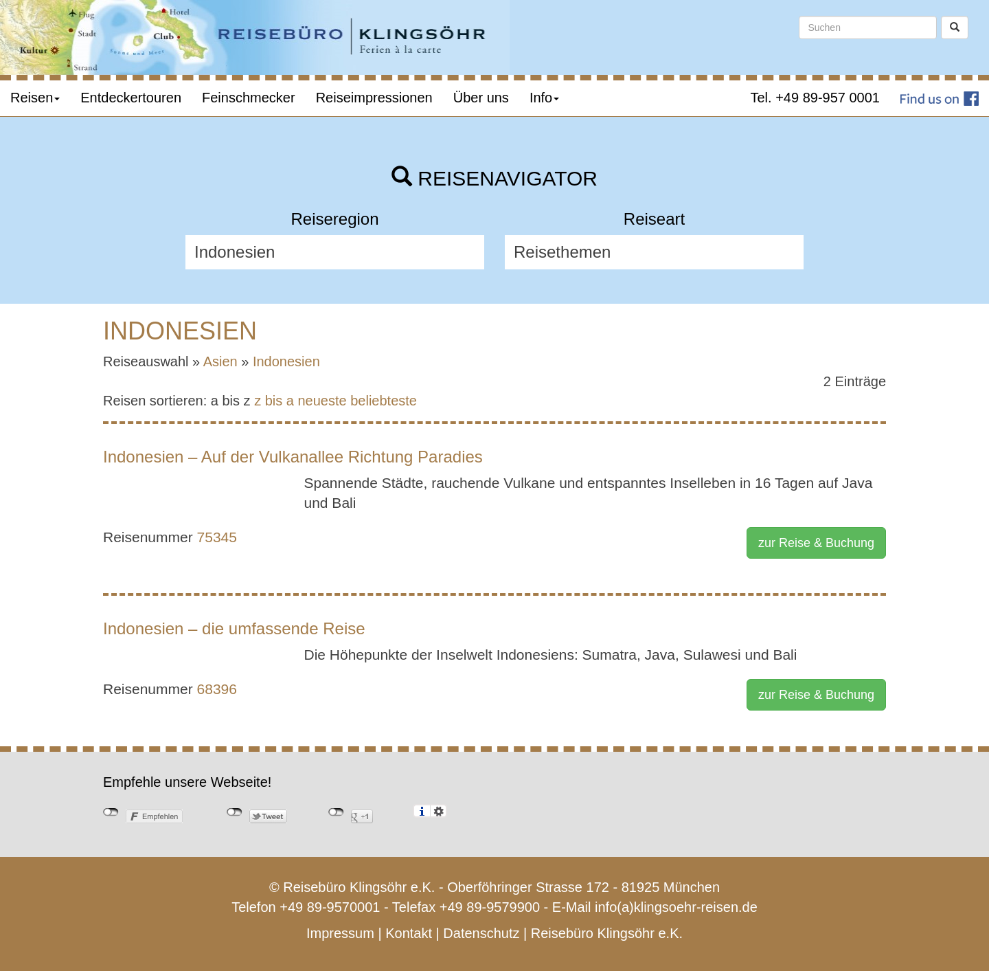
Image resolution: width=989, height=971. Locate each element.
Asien (220, 361)
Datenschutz (481, 933)
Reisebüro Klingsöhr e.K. (607, 933)
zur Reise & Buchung (816, 543)
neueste (322, 400)
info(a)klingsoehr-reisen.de (676, 907)
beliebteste (383, 400)
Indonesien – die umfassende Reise (234, 628)
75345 (217, 537)
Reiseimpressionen (374, 97)
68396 (217, 689)
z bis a (274, 400)
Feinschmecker (248, 97)
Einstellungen (438, 811)
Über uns (481, 97)
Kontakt (408, 933)
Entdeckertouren (130, 97)
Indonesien (286, 361)
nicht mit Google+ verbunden (336, 812)
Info (544, 97)
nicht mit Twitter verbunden (234, 812)
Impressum (340, 933)
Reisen (35, 97)
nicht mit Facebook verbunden (111, 812)
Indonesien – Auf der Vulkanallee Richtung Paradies (293, 456)
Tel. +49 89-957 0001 (815, 97)
